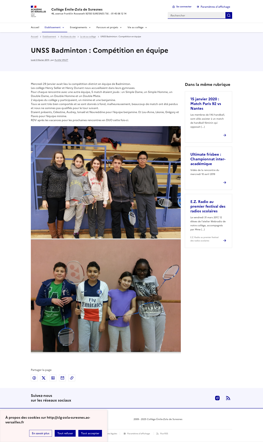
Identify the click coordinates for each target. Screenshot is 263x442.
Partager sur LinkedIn (53, 378)
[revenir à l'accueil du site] (88, 9)
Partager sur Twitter (43, 378)
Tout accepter (90, 433)
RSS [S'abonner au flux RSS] (228, 398)
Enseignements (78, 27)
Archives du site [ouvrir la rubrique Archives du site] (68, 36)
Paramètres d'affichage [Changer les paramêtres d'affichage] (215, 7)
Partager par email (62, 378)
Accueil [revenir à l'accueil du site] (34, 36)
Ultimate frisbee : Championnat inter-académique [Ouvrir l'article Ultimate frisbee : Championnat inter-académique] (207, 159)
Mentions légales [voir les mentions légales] (109, 433)
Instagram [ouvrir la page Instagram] (217, 398)
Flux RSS (164, 433)
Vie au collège (135, 27)
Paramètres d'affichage (138, 433)
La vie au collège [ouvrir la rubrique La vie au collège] (88, 36)
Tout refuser (65, 433)
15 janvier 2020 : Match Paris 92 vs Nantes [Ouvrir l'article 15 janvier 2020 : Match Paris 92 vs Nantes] (205, 103)
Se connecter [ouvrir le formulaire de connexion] (184, 6)
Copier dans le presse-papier (71, 378)
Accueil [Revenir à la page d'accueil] (35, 27)
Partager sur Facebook (34, 378)
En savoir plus (40, 433)
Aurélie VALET (61, 60)
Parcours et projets (107, 27)
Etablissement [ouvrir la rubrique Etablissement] (49, 36)
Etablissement (53, 27)
